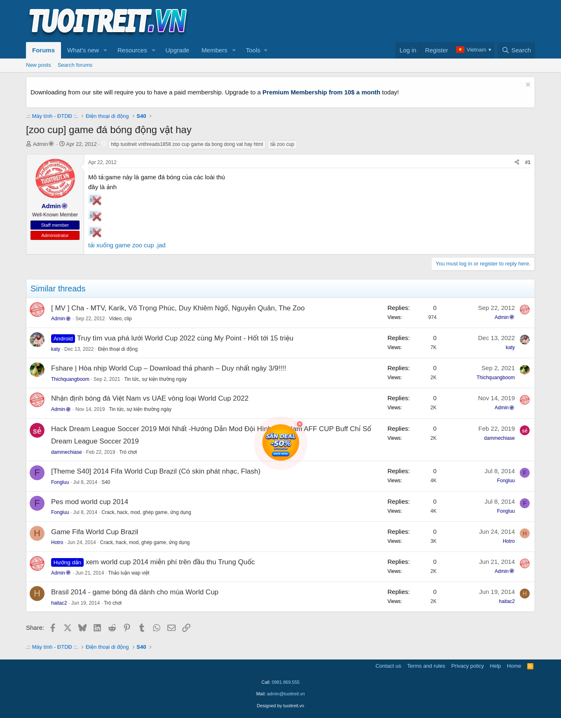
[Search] (516, 50)
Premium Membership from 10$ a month (321, 92)
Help (495, 666)
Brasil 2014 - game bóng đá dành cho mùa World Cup (134, 592)
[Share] (517, 162)
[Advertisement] (385, 21)
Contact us (388, 666)
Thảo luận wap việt (128, 573)
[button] (105, 50)
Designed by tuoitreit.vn (280, 705)
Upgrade (178, 50)
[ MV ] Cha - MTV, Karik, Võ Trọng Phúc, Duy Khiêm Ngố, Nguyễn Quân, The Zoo (178, 308)
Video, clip (120, 318)
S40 (105, 482)
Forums (43, 50)
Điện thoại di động (117, 349)
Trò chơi (128, 452)
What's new (83, 50)
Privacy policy (467, 666)
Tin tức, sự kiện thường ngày (155, 379)
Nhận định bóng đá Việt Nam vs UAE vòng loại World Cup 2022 (150, 398)
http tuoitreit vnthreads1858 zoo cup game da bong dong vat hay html (187, 144)
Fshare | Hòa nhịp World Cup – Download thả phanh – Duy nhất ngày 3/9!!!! (168, 368)
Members (215, 50)
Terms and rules (426, 666)
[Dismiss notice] (526, 85)
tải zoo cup (282, 144)
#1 (527, 162)
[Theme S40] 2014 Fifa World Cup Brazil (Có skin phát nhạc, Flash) (156, 471)
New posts (38, 65)
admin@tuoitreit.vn (286, 693)
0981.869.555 (285, 682)
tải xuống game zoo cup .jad (127, 245)
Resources (132, 50)
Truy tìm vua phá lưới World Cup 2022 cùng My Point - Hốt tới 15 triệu (185, 338)
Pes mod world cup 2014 (89, 502)
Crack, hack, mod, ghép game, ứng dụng (146, 512)
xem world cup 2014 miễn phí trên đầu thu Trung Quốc (170, 562)
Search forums (75, 65)
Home (514, 666)
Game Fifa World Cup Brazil (94, 532)
